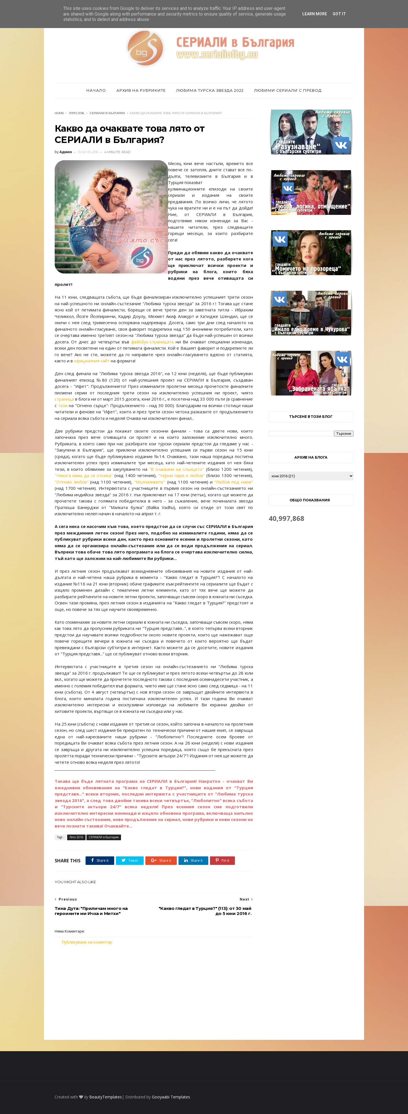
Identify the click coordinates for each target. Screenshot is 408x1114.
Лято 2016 (76, 113)
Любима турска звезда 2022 (210, 90)
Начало (96, 90)
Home (59, 113)
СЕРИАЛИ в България (107, 113)
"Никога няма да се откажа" (84, 475)
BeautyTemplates (105, 1097)
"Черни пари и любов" (181, 475)
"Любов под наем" (233, 482)
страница (64, 399)
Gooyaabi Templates (171, 1097)
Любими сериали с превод (288, 90)
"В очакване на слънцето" (176, 469)
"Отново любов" (71, 482)
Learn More (314, 14)
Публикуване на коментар (87, 942)
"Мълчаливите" (149, 482)
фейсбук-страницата (152, 342)
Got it (339, 14)
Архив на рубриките (141, 90)
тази (62, 405)
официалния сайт (92, 361)
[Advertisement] (154, 992)
